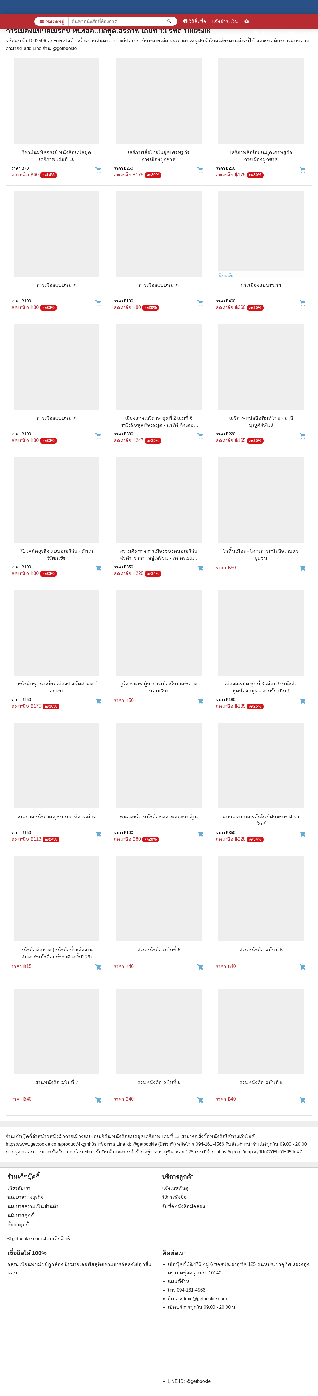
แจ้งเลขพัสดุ (175, 1188)
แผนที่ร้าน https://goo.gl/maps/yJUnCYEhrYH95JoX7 (247, 1151)
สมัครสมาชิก (301, 32)
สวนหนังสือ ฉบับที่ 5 (159, 949)
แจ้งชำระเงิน (225, 21)
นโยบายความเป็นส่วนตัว (33, 1206)
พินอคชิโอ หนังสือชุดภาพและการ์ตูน (159, 816)
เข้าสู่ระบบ (268, 32)
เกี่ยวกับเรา (19, 1188)
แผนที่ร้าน (178, 1281)
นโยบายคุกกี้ (20, 1215)
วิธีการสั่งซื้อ (174, 1197)
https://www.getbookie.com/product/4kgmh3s (51, 1144)
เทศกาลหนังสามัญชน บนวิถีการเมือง (56, 816)
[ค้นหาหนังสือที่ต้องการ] (170, 21)
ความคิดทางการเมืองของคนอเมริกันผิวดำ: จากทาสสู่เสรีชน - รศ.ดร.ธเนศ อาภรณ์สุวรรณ (159, 558)
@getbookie (198, 1381)
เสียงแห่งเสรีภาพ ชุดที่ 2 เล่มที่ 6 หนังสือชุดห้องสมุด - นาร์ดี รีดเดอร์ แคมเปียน (159, 425)
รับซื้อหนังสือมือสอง (183, 1206)
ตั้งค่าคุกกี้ (18, 1224)
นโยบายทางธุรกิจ (25, 1197)
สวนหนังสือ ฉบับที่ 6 (159, 1082)
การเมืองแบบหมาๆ (57, 285)
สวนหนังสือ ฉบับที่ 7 (56, 1082)
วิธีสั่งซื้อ (194, 21)
